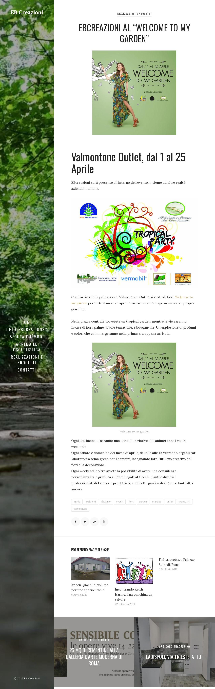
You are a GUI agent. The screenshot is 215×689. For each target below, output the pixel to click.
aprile (77, 501)
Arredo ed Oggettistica (27, 347)
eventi (124, 501)
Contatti (26, 370)
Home (26, 322)
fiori (136, 501)
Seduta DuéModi (27, 336)
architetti (92, 501)
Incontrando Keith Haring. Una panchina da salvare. (132, 595)
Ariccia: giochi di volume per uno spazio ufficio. (89, 591)
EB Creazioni (26, 12)
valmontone (99, 508)
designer (109, 501)
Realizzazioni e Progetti (27, 359)
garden (148, 501)
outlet (177, 501)
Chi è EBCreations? (26, 329)
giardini (163, 501)
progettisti (80, 508)
